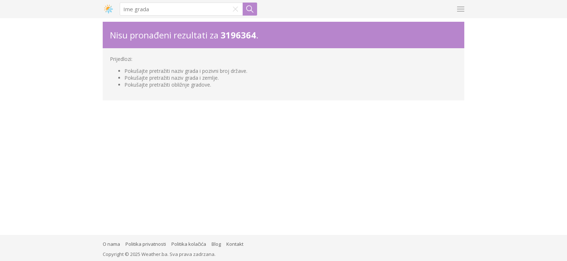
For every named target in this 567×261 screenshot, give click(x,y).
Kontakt (234, 244)
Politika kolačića (188, 244)
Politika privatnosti (145, 244)
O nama (111, 244)
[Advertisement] (283, 155)
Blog (216, 244)
